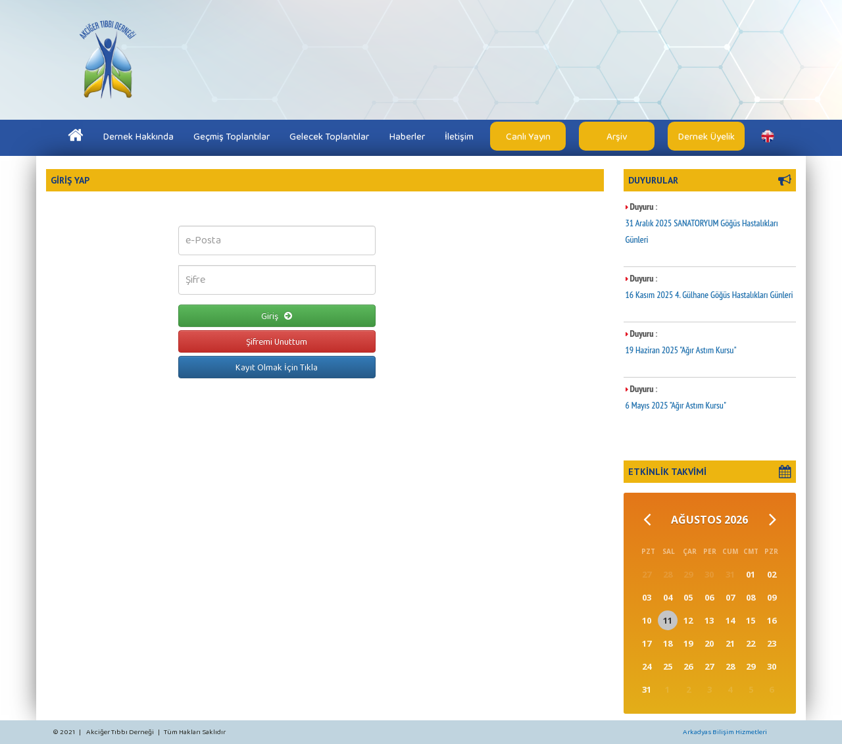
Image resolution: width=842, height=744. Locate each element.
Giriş (276, 315)
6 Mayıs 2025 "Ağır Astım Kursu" (676, 405)
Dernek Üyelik (706, 136)
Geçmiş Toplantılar (231, 136)
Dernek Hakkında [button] (138, 136)
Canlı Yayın (528, 136)
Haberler (407, 136)
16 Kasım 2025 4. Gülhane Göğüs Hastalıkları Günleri (709, 295)
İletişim (459, 136)
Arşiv (617, 136)
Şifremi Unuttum (276, 341)
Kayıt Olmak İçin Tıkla (276, 367)
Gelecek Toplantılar (329, 136)
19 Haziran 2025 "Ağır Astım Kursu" (681, 350)
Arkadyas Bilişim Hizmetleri (725, 731)
